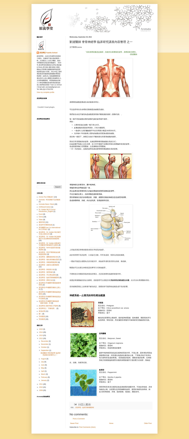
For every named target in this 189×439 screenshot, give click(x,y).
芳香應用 (42, 319)
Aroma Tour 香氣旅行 (46, 197)
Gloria (41, 217)
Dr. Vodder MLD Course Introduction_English (47, 210)
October (44, 347)
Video (41, 219)
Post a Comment (79, 419)
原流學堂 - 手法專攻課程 (47, 275)
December (45, 341)
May (42, 368)
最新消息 (42, 222)
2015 (41, 329)
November (45, 344)
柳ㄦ (40, 314)
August (43, 359)
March (43, 374)
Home (111, 423)
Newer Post (74, 423)
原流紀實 (42, 311)
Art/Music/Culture (45, 207)
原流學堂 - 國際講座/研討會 (48, 257)
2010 (41, 387)
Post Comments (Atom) (87, 427)
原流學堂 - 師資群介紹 (46, 269)
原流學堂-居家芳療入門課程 (48, 306)
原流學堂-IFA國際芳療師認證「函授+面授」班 (49, 302)
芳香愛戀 (42, 316)
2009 (41, 390)
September (45, 350)
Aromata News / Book (46, 204)
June (43, 365)
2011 (41, 384)
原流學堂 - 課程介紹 (46, 280)
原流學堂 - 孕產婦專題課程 (48, 262)
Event (41, 214)
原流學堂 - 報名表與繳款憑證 (49, 259)
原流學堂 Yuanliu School (48, 53)
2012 (41, 338)
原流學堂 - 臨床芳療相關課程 (84, 407)
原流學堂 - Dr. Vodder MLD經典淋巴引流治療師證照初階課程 (50, 237)
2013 (41, 335)
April (43, 371)
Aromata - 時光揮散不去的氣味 (49, 200)
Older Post (148, 423)
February (44, 377)
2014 (41, 332)
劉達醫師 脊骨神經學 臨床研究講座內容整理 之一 (51, 354)
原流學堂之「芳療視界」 (47, 308)
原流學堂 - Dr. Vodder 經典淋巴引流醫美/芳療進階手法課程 (50, 244)
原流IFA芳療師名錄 (45, 225)
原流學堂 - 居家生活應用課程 (49, 265)
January (44, 380)
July (42, 362)
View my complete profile (45, 92)
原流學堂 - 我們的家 (46, 272)
